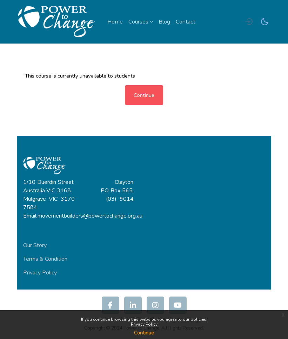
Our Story (35, 245)
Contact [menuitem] (185, 22)
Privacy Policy (144, 324)
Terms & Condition (45, 259)
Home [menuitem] (115, 22)
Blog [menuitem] (164, 22)
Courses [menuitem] (138, 22)
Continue (144, 333)
